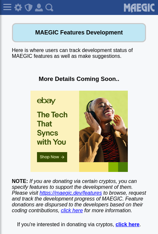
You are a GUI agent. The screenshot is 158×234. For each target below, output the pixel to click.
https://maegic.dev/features (71, 193)
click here (72, 210)
